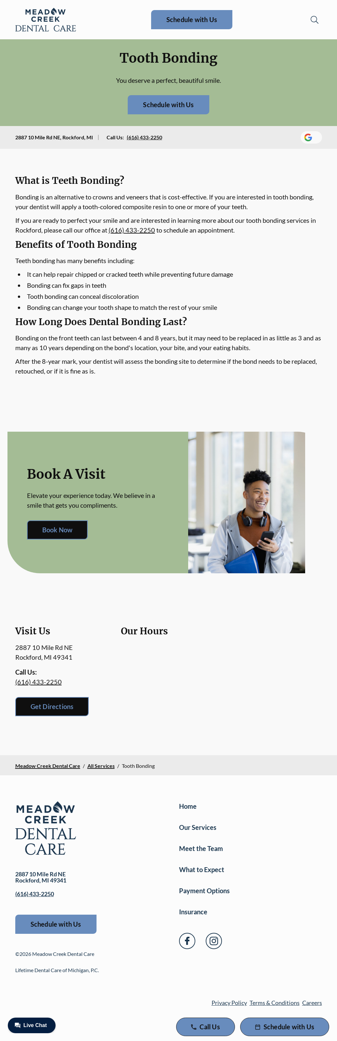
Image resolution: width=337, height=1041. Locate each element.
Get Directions (52, 706)
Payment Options (204, 891)
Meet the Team (201, 848)
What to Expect (201, 869)
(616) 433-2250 (144, 137)
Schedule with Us (191, 19)
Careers (312, 1002)
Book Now (57, 530)
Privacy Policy (229, 1002)
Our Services (197, 827)
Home (188, 806)
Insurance (193, 912)
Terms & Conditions (275, 1002)
